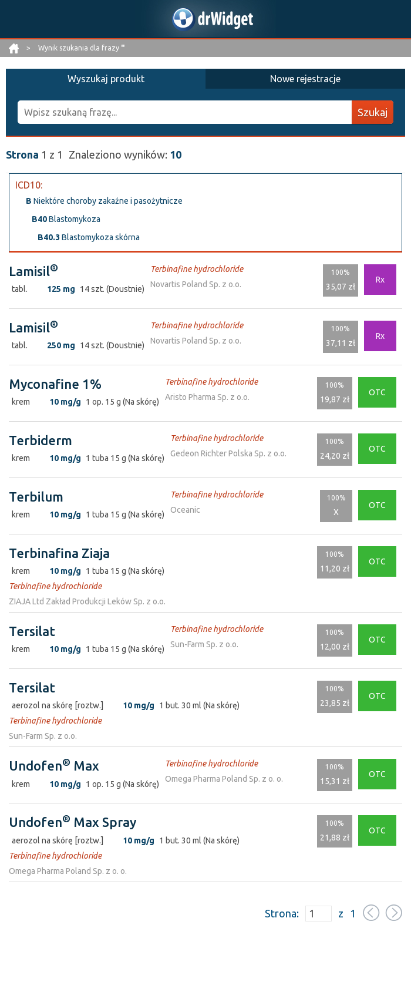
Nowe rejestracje (305, 78)
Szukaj (373, 112)
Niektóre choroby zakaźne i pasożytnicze (104, 201)
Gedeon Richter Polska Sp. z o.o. (228, 453)
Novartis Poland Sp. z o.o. (195, 284)
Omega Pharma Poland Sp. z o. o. (224, 778)
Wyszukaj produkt (106, 78)
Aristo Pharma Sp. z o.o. (207, 397)
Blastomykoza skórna (89, 237)
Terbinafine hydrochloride (196, 269)
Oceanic (185, 509)
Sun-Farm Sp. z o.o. (204, 644)
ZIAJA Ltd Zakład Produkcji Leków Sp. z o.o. (87, 601)
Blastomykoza (66, 219)
